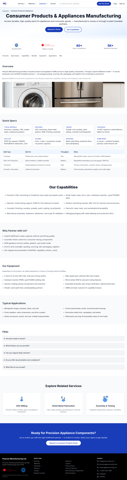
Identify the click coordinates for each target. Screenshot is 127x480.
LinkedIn (101, 476)
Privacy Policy (70, 466)
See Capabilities (73, 30)
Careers (36, 470)
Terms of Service (71, 468)
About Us (68, 461)
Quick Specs (15, 56)
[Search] (78, 4)
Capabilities (25, 56)
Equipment (42, 56)
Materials (32, 4)
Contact (68, 463)
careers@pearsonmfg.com (108, 467)
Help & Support (70, 473)
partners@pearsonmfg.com (108, 464)
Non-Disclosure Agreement (74, 470)
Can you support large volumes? (18, 353)
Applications (53, 56)
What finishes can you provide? (17, 346)
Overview (5, 56)
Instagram (101, 474)
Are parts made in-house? (15, 339)
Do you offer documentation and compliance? (23, 360)
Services (22, 4)
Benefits (34, 56)
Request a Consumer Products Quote (63, 443)
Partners (36, 468)
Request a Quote (54, 29)
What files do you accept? (15, 367)
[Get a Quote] (104, 4)
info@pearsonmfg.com (106, 461)
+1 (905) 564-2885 (105, 470)
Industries (43, 4)
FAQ (60, 56)
